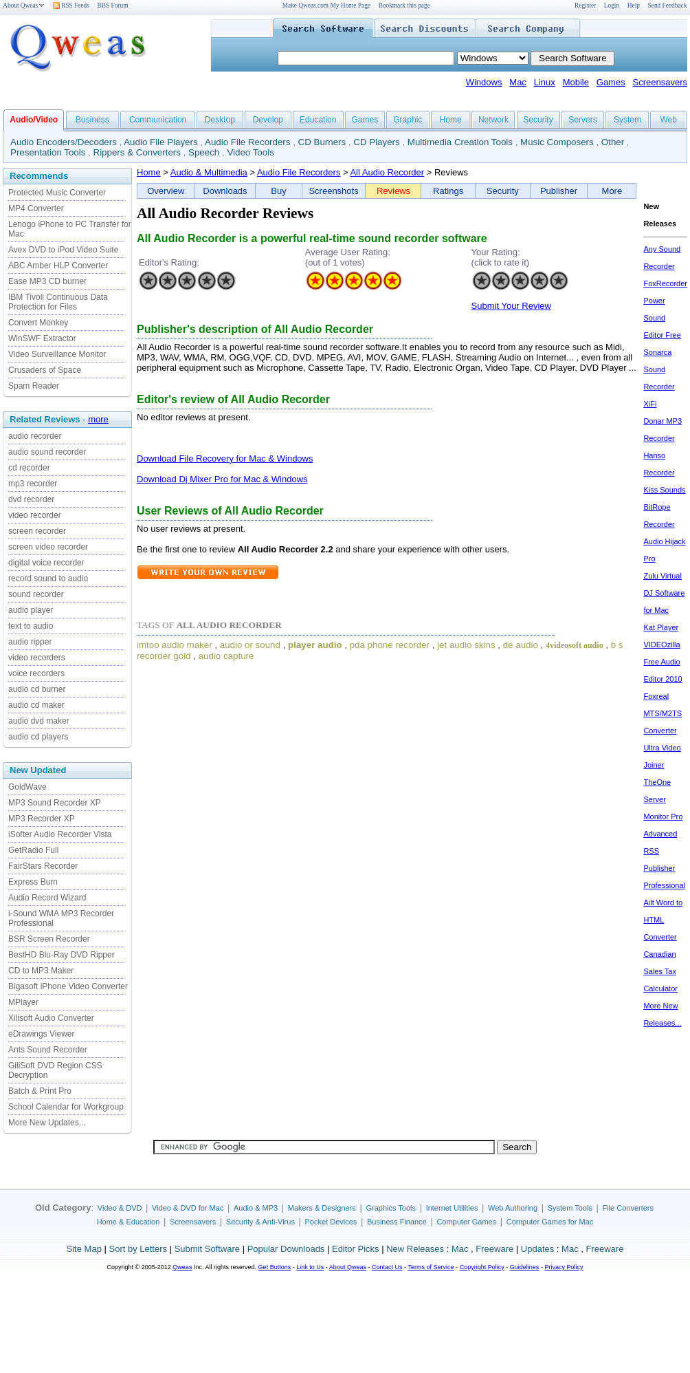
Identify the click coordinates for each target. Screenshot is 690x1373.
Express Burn (33, 882)
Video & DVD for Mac (187, 1208)
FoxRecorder (665, 283)
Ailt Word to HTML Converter (662, 919)
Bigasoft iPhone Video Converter (68, 986)
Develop (268, 120)
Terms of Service (431, 1267)
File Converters (628, 1208)
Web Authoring (512, 1208)
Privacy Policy (563, 1267)
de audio (520, 645)
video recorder (34, 515)
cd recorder (29, 468)
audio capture (226, 656)
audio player (30, 610)
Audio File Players (160, 142)
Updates (537, 1249)
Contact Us (387, 1267)
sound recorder (36, 594)
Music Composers (557, 142)
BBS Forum (113, 5)
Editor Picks (355, 1249)
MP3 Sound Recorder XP (54, 803)
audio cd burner (36, 689)
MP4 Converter (36, 208)
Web (668, 120)
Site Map (84, 1249)
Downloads (225, 191)
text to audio (30, 626)
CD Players (376, 142)
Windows (484, 82)
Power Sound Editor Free (661, 317)
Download (158, 458)
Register (585, 5)
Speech (203, 152)
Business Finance (397, 1222)
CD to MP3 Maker (41, 970)
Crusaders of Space (44, 370)
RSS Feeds (71, 5)
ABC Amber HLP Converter (58, 265)
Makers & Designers (322, 1208)
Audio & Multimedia (208, 172)
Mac (517, 82)
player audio (315, 645)
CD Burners (322, 142)
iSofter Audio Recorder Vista (60, 834)
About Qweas (24, 5)
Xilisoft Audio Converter (51, 1018)
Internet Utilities (452, 1208)
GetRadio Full (33, 850)
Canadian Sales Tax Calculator (660, 971)
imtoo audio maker (174, 645)
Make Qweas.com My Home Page (326, 5)
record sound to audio (48, 578)
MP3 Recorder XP (41, 818)
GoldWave (27, 787)
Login (611, 5)
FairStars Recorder (43, 866)
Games (611, 82)
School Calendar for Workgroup (66, 1107)
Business (92, 120)
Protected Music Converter (57, 192)
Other (612, 142)
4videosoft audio (574, 645)
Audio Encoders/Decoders (63, 142)
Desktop (220, 120)
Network (493, 120)
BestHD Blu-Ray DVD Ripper (61, 955)
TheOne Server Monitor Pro (662, 799)
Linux (544, 82)
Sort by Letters (138, 1249)
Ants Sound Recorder (47, 1050)
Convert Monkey (38, 322)
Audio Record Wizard (47, 897)
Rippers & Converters (137, 152)
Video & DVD (120, 1208)
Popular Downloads (286, 1249)
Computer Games (466, 1222)
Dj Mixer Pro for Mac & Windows (243, 479)
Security (538, 120)
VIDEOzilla (661, 644)
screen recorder (37, 531)
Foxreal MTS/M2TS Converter (662, 713)
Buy (278, 191)
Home (451, 120)
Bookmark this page (404, 5)
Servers (582, 120)
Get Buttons (274, 1267)
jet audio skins (466, 645)
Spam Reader (33, 386)
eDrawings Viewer (41, 1034)
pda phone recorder (390, 645)
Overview (165, 191)
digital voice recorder (46, 562)
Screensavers (660, 82)
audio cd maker (36, 705)
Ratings (448, 191)
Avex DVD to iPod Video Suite (63, 250)
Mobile (576, 82)
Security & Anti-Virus (260, 1222)
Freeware (494, 1249)
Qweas (182, 1267)
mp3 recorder (32, 483)
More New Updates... (47, 1122)
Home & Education (128, 1222)
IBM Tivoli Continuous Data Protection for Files (58, 302)
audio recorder (34, 436)
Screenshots (333, 191)
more (98, 419)
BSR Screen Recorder (49, 939)
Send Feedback (667, 5)
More (612, 191)
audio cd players (38, 737)
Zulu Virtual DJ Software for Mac (664, 593)
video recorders (36, 657)
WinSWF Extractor (42, 338)
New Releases (415, 1249)
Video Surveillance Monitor (57, 354)
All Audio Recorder (387, 172)
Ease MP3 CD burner (47, 281)
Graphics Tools (391, 1208)
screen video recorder (48, 547)
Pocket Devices (331, 1222)
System (627, 120)
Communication (157, 120)
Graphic (407, 120)
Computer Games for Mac (550, 1222)
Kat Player (660, 627)
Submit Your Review (511, 306)
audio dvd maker (38, 721)
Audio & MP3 (256, 1208)
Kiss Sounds (664, 490)
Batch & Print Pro (39, 1091)
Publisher (558, 191)
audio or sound (250, 645)
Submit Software (207, 1249)
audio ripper (30, 642)
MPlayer (23, 1002)
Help (633, 5)
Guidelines (524, 1267)
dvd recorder (31, 499)
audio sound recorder (47, 452)
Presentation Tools (47, 152)
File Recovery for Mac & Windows (246, 458)
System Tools (570, 1208)
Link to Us (310, 1267)
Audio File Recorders (247, 142)
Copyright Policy (482, 1267)
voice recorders (36, 673)
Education (318, 120)
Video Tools (250, 152)
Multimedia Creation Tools (460, 142)
